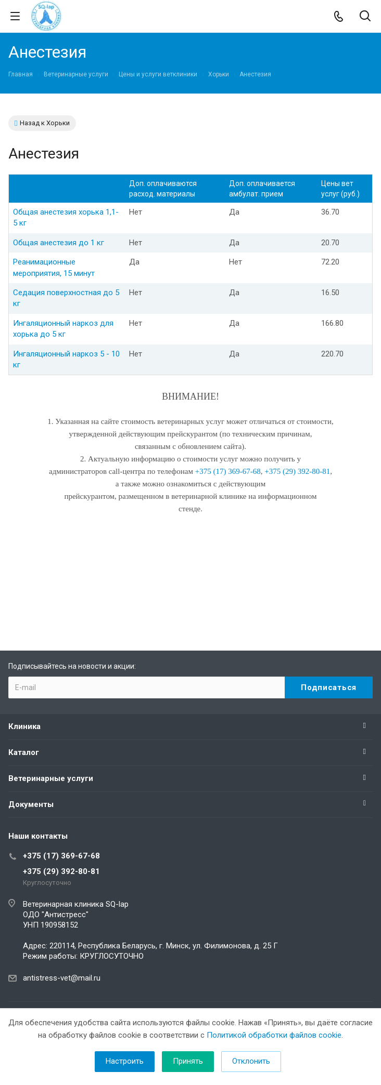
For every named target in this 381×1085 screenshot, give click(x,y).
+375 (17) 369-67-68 (61, 856)
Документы (31, 804)
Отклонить (251, 1061)
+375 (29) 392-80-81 (61, 871)
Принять (188, 1061)
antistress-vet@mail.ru (61, 978)
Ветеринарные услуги (50, 778)
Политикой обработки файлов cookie (274, 1035)
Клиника (24, 726)
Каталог (23, 752)
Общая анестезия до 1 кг (58, 242)
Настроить (125, 1061)
